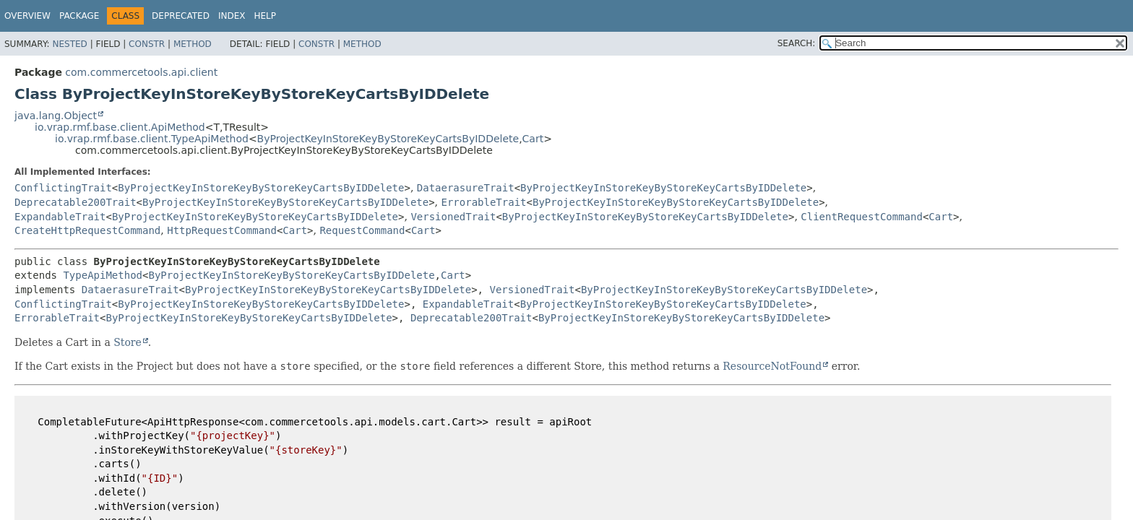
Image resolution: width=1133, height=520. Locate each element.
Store (127, 342)
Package (79, 16)
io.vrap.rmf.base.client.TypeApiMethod (152, 138)
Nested (69, 44)
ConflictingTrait (63, 188)
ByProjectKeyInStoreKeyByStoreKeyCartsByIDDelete (388, 138)
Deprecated (181, 16)
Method (192, 44)
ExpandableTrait (59, 216)
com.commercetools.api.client (141, 72)
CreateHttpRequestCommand (87, 230)
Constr (147, 44)
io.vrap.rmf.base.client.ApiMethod (120, 127)
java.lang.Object (55, 115)
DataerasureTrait (465, 188)
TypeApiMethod (102, 275)
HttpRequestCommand (222, 230)
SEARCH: (796, 43)
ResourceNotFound (772, 366)
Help (265, 16)
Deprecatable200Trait (75, 202)
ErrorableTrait (484, 202)
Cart (533, 138)
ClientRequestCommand (862, 216)
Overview (27, 16)
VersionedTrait (453, 216)
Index (232, 16)
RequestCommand (362, 230)
